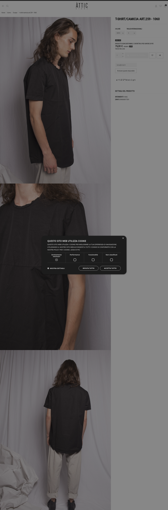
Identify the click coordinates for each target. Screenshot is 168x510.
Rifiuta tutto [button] (88, 268)
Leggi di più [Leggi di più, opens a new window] (75, 250)
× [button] (123, 238)
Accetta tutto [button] (110, 268)
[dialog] (84, 255)
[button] (56, 268)
